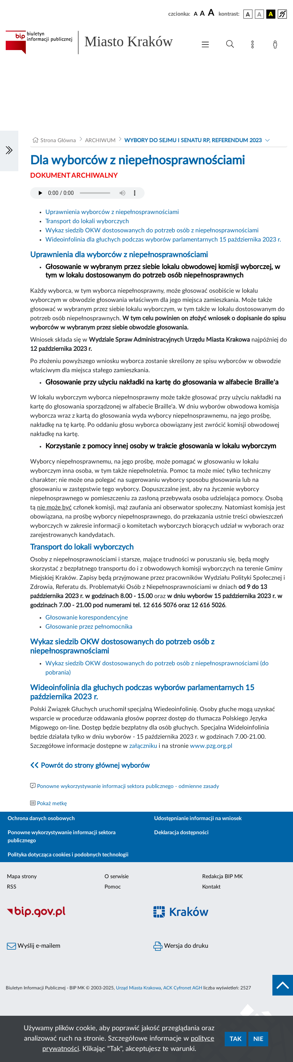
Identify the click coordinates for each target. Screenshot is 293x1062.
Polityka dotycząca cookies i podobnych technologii (68, 855)
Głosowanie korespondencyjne (86, 618)
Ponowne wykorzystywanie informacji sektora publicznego (62, 836)
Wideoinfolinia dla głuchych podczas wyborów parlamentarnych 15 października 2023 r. (163, 240)
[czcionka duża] (212, 13)
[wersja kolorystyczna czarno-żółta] (271, 14)
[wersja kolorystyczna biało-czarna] (259, 14)
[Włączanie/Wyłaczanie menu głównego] (205, 45)
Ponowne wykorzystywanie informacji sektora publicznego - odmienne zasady (128, 786)
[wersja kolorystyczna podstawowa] (248, 14)
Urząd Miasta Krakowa (138, 988)
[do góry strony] (282, 985)
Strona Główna (58, 140)
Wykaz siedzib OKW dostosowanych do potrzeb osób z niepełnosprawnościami (152, 230)
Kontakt (211, 887)
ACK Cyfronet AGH (182, 988)
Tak (235, 1039)
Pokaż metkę (52, 803)
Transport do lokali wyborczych (87, 221)
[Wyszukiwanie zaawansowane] (230, 44)
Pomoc (113, 887)
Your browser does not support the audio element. (87, 193)
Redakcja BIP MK (222, 876)
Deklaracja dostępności (181, 832)
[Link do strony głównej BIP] (97, 42)
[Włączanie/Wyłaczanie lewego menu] (9, 151)
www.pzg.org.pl (211, 746)
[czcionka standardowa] (196, 13)
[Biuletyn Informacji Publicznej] (73, 916)
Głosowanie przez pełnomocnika (88, 627)
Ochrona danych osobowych (41, 818)
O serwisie (117, 876)
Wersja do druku (180, 946)
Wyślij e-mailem (33, 946)
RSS (11, 887)
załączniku (143, 746)
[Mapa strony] (254, 46)
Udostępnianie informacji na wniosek (197, 818)
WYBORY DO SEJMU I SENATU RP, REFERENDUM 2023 (193, 140)
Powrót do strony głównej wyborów (95, 765)
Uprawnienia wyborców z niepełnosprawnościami (112, 212)
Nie (258, 1039)
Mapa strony (22, 876)
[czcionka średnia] (202, 14)
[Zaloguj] (276, 46)
